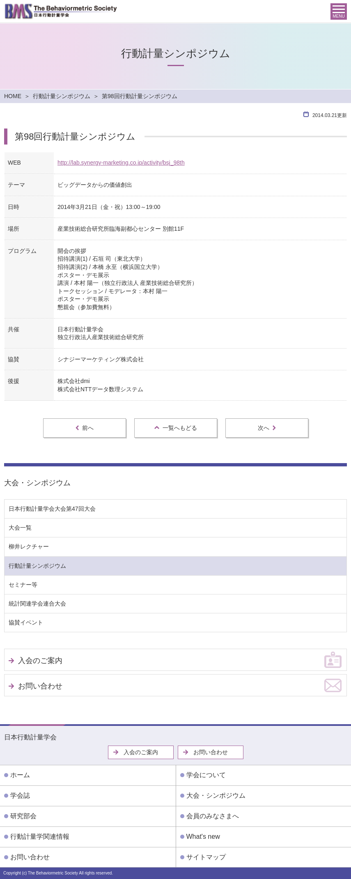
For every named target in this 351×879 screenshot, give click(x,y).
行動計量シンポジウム (61, 96)
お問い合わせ (40, 686)
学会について (206, 774)
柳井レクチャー (29, 546)
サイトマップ (206, 857)
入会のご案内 (40, 660)
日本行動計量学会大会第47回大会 (52, 508)
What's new (203, 836)
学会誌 (20, 795)
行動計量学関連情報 (39, 836)
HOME (12, 96)
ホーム (20, 774)
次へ (267, 428)
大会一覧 (20, 527)
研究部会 (23, 815)
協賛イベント (26, 622)
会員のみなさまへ (212, 815)
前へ (85, 428)
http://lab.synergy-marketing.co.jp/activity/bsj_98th (121, 162)
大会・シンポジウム (37, 483)
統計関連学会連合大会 (37, 603)
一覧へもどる (175, 428)
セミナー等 (23, 584)
